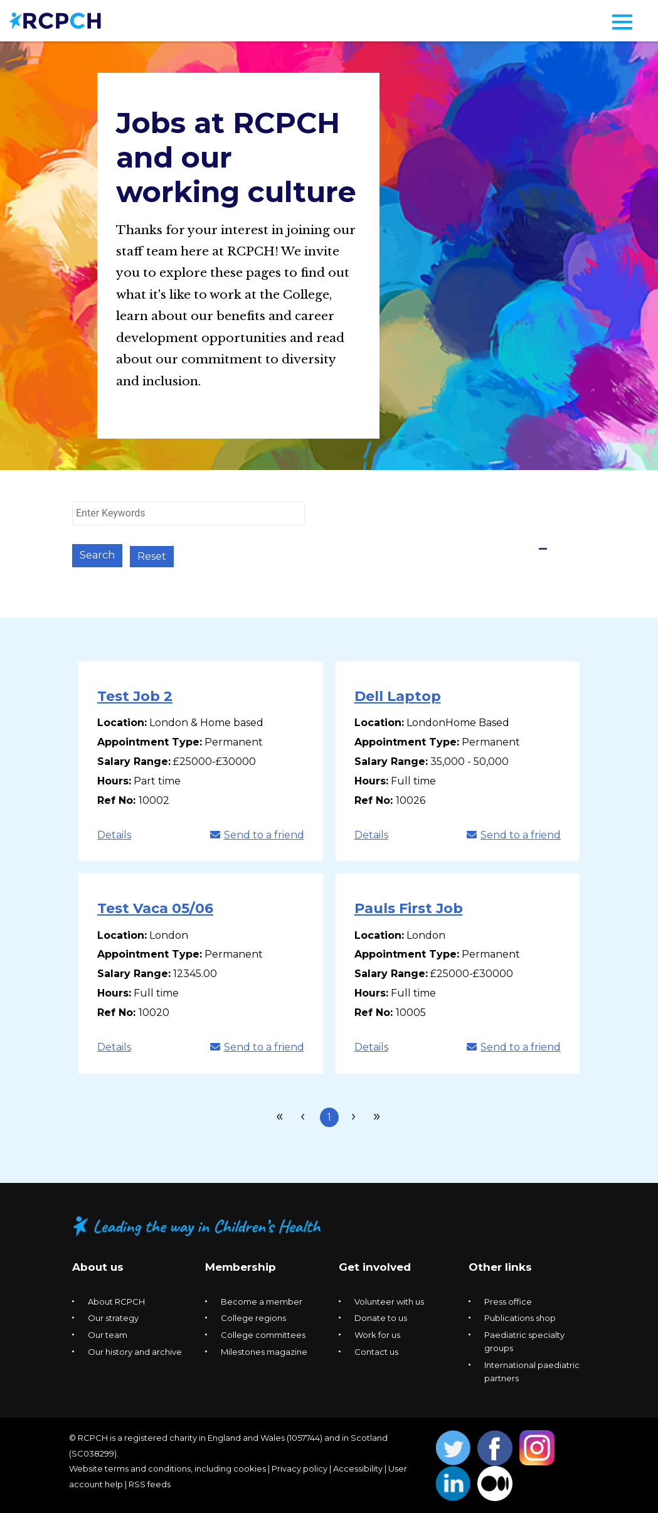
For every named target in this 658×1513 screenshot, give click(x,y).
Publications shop (520, 1317)
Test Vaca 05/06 (155, 907)
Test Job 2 (134, 695)
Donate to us (380, 1317)
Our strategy (113, 1317)
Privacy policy (299, 1467)
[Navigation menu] (622, 22)
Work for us (377, 1334)
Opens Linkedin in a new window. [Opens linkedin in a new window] (453, 1482)
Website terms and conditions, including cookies (167, 1467)
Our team (107, 1334)
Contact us (376, 1350)
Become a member (261, 1300)
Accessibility (358, 1467)
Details (114, 833)
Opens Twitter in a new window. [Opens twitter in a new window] (453, 1447)
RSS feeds (150, 1482)
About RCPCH (116, 1300)
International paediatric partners (532, 1369)
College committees (263, 1334)
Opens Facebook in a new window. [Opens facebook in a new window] (495, 1447)
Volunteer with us (389, 1300)
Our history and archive (135, 1350)
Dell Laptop (397, 695)
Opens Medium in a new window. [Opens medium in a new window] (495, 1482)
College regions (253, 1317)
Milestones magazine (264, 1350)
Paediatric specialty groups (524, 1340)
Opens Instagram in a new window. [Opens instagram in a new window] (537, 1447)
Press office (508, 1300)
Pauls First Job (408, 907)
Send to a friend (257, 833)
